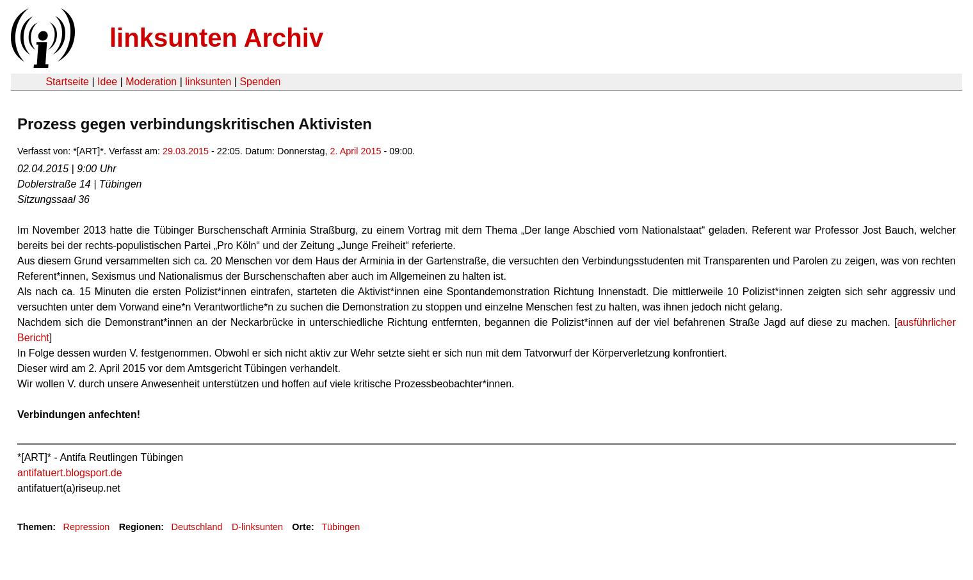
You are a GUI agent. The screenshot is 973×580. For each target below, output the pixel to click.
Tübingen (340, 527)
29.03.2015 (186, 151)
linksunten (208, 81)
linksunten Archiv (216, 38)
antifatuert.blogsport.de (69, 472)
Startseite (67, 81)
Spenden (259, 81)
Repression (86, 527)
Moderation (151, 81)
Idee (107, 81)
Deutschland (197, 527)
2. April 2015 (356, 151)
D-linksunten (257, 527)
